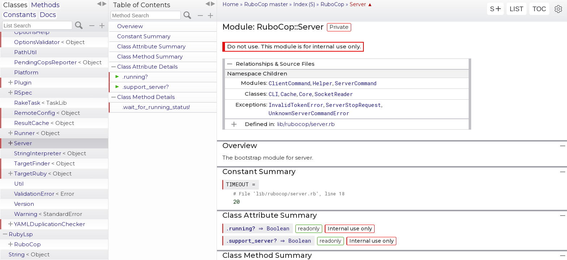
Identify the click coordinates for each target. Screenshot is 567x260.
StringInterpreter (50, 153)
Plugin (22, 82)
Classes (15, 5)
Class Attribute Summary (151, 46)
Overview (130, 26)
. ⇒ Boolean (258, 228)
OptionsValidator (49, 42)
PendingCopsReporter (58, 62)
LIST (516, 9)
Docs (48, 15)
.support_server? (146, 86)
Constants (19, 15)
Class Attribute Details (147, 66)
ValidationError (44, 193)
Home (230, 4)
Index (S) (304, 4)
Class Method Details (146, 97)
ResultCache (44, 123)
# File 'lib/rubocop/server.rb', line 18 (289, 193)
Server (23, 143)
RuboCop (27, 244)
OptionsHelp (32, 32)
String (29, 254)
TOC (539, 9)
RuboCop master (266, 4)
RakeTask (40, 102)
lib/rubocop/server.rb (306, 124)
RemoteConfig (47, 112)
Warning (48, 214)
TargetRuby (43, 173)
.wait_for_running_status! (156, 107)
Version (24, 203)
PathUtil (25, 52)
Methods (45, 5)
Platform (26, 72)
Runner (37, 133)
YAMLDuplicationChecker (49, 224)
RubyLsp (21, 234)
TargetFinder (44, 163)
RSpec (23, 92)
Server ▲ (361, 4)
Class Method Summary (150, 56)
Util (19, 183)
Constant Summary (143, 36)
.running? (135, 76)
